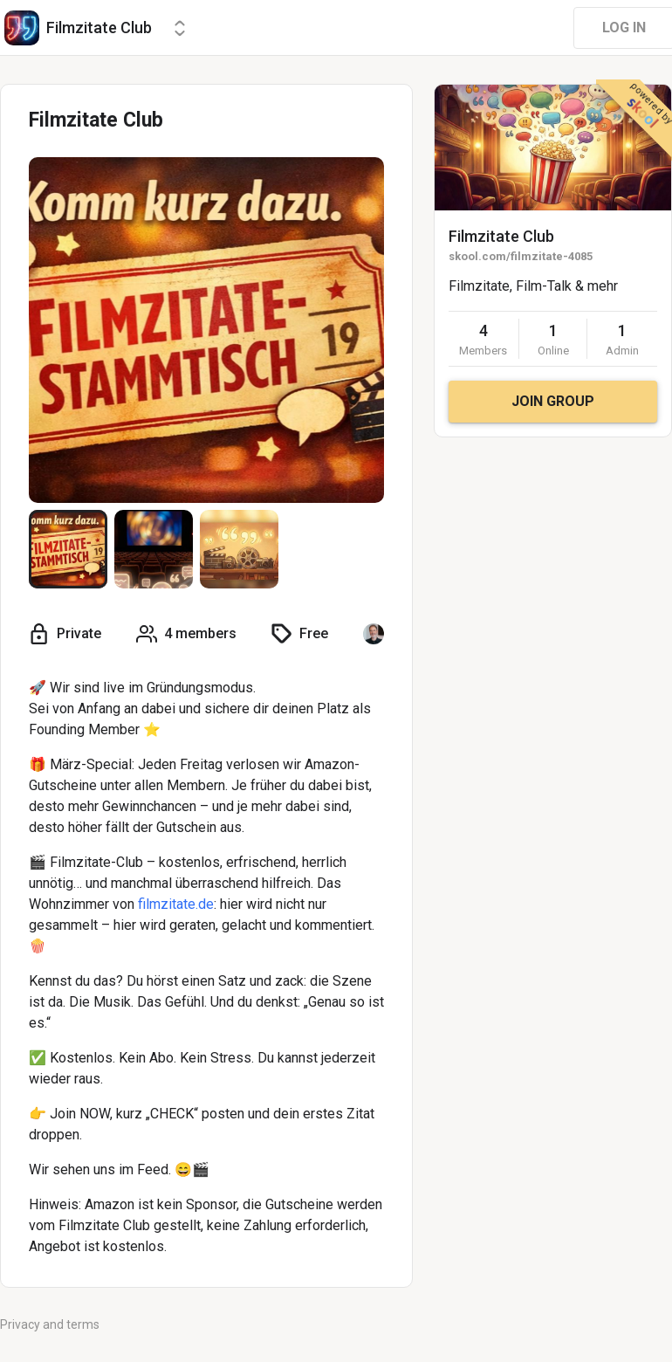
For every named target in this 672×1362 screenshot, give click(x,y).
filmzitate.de (176, 904)
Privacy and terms (49, 1324)
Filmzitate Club (501, 236)
